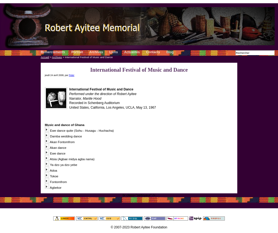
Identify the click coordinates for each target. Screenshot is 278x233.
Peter (71, 75)
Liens (114, 52)
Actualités (132, 52)
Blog (170, 52)
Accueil (45, 57)
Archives (96, 52)
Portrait (77, 52)
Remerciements (53, 52)
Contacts (153, 52)
